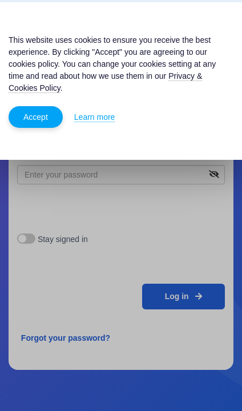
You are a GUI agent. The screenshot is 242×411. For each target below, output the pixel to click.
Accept (35, 117)
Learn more (94, 117)
